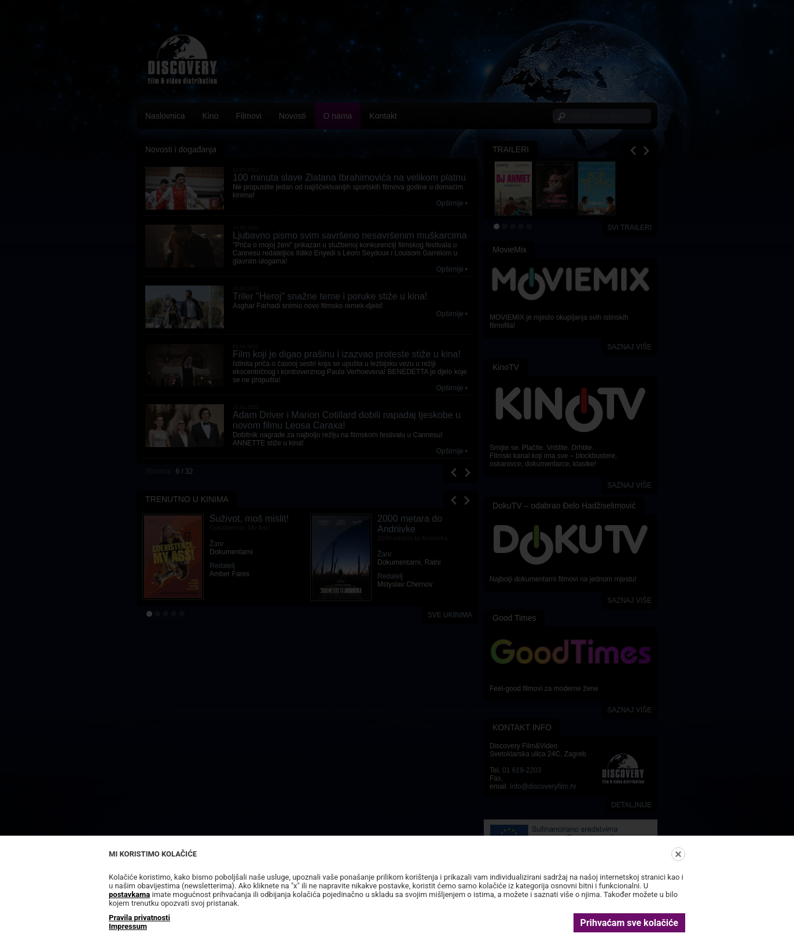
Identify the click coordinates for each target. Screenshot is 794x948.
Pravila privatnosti (139, 917)
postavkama (129, 894)
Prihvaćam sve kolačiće (629, 922)
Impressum (128, 926)
